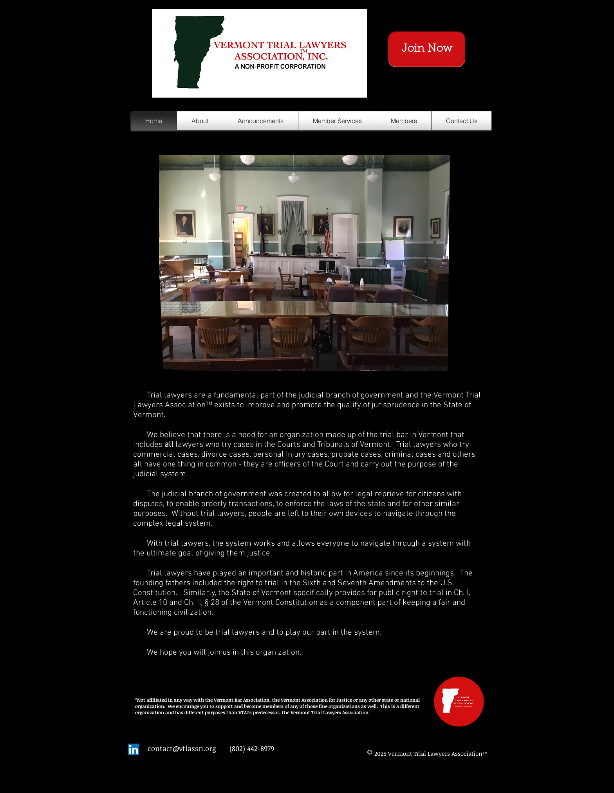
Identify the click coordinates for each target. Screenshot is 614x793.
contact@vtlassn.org (182, 748)
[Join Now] (426, 49)
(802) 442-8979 (251, 748)
